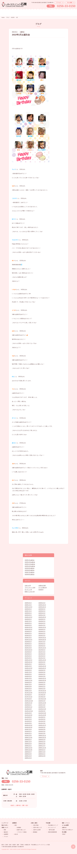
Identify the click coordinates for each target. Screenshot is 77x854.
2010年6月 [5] (41, 729)
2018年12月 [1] (42, 678)
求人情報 (69, 2)
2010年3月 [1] (28, 733)
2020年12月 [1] (28, 660)
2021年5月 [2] (41, 653)
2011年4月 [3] (41, 721)
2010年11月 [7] (42, 725)
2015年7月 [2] (41, 705)
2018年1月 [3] (28, 690)
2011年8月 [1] (41, 717)
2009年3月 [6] (41, 743)
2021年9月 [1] (41, 649)
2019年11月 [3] (28, 668)
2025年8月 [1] (41, 609)
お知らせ (64, 827)
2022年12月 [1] (42, 637)
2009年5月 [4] (28, 743)
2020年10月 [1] (28, 662)
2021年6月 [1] (28, 653)
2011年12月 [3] (28, 715)
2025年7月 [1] (28, 611)
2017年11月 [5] (28, 692)
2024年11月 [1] (28, 617)
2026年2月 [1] (41, 602)
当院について (5, 827)
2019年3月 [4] (28, 676)
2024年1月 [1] (41, 625)
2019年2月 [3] (41, 676)
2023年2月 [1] (41, 635)
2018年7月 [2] (28, 684)
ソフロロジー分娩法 (22, 832)
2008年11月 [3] (42, 747)
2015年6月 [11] (28, 707)
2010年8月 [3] (41, 727)
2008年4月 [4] (28, 756)
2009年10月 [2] (42, 737)
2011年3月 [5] (28, 723)
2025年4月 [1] (41, 613)
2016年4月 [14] (28, 702)
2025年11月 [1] (28, 607)
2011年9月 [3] (28, 717)
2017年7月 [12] (28, 696)
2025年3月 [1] (28, 615)
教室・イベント (66, 823)
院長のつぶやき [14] (30, 591)
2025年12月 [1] (42, 605)
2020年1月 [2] (28, 666)
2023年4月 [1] (41, 633)
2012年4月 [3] (28, 713)
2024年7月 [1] (28, 621)
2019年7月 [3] (28, 672)
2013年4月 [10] (42, 709)
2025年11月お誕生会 (30, 564)
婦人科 (16, 834)
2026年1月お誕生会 (29, 560)
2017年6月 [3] (41, 696)
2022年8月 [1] (28, 641)
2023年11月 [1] (42, 627)
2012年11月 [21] (29, 711)
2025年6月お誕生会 (29, 574)
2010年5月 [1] (28, 731)
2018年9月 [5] (28, 682)
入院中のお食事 (37, 829)
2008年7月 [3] (41, 751)
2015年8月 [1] (28, 705)
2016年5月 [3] (41, 700)
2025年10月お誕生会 (30, 566)
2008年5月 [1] (41, 753)
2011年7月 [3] (28, 719)
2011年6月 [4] (41, 719)
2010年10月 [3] (28, 727)
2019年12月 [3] (42, 666)
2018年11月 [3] (28, 680)
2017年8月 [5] (41, 694)
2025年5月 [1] (28, 613)
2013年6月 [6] (28, 709)
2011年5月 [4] (28, 721)
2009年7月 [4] (28, 741)
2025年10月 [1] (42, 607)
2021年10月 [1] (28, 649)
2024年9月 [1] (28, 619)
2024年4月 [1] (41, 623)
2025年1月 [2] (41, 615)
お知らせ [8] (28, 585)
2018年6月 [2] (41, 684)
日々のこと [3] (28, 589)
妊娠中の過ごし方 (21, 829)
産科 (16, 825)
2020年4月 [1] (28, 664)
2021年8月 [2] (28, 651)
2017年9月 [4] (28, 694)
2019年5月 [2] (28, 674)
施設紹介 (6, 832)
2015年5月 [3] (41, 707)
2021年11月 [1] (42, 647)
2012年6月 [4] (41, 711)
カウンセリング (52, 827)
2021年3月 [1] (41, 656)
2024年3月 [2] (28, 625)
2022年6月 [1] (28, 643)
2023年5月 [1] (28, 633)
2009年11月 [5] (28, 737)
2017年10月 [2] (42, 692)
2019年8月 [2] (41, 670)
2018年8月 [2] (41, 682)
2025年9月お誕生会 (29, 568)
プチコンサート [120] (30, 587)
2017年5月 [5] (28, 698)
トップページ (5, 823)
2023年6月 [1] (41, 631)
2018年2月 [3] (41, 688)
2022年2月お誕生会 (21, 35)
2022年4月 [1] (28, 645)
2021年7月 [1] (41, 651)
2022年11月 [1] (28, 639)
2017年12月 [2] (42, 690)
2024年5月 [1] (28, 623)
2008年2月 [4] (28, 758)
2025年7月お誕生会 (29, 572)
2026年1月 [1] (28, 605)
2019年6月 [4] (41, 672)
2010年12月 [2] (28, 725)
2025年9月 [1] (28, 609)
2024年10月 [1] (42, 617)
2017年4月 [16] (42, 698)
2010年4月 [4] (41, 731)
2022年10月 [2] (42, 639)
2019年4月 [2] (41, 674)
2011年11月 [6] (42, 715)
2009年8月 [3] (41, 739)
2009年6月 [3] (41, 741)
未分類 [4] (40, 589)
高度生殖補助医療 (52, 832)
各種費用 (6, 834)
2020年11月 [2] (42, 660)
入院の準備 (35, 825)
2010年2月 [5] (41, 733)
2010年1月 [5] (28, 735)
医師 (5, 829)
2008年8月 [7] (28, 751)
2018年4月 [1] (41, 686)
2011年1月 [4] (41, 723)
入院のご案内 (34, 823)
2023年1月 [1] (28, 637)
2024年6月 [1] (41, 621)
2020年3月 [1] (41, 664)
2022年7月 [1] (41, 641)
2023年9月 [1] (41, 629)
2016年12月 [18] (29, 700)
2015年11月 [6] (42, 702)
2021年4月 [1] (28, 656)
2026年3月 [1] (28, 602)
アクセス (58, 2)
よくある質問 (65, 825)
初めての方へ (5, 825)
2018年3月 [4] (28, 688)
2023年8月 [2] (28, 631)
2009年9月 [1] (28, 739)
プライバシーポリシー (67, 829)
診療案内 (14, 823)
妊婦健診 (19, 827)
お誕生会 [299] (42, 585)
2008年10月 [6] (28, 749)
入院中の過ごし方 (37, 827)
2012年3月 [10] (42, 713)
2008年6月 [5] (28, 753)
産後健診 (35, 832)
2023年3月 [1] (28, 635)
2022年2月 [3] (28, 647)
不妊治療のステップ (53, 825)
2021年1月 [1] (41, 658)
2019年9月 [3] (28, 670)
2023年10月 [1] (28, 629)
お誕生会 (22, 31)
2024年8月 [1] (41, 619)
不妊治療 (48, 823)
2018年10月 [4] (42, 680)
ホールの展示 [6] (42, 587)
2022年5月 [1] (41, 643)
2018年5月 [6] (28, 686)
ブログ (63, 834)
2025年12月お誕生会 (30, 562)
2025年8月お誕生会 (29, 570)
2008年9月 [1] (41, 749)
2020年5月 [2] (41, 662)
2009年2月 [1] (28, 745)
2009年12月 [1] (42, 735)
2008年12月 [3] (28, 747)
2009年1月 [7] (41, 745)
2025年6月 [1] (41, 611)
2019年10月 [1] (42, 668)
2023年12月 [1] (28, 627)
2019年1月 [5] (28, 678)
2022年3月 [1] (41, 645)
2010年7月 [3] (28, 729)
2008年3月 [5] (41, 756)
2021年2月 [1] (28, 658)
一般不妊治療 (51, 829)
